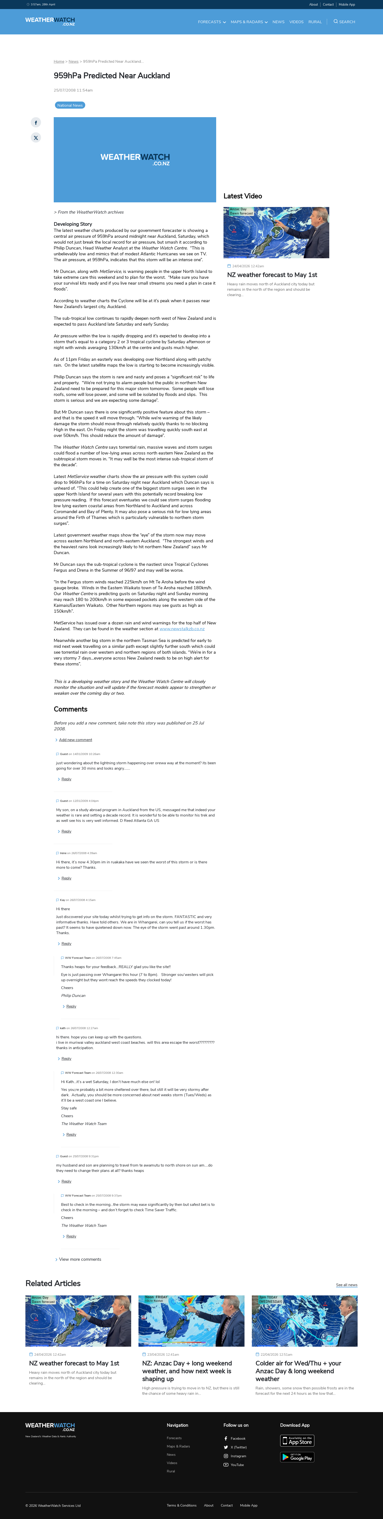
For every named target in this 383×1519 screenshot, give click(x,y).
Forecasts (212, 22)
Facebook (234, 1438)
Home (59, 61)
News (279, 22)
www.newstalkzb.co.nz (182, 629)
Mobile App (347, 4)
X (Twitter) (235, 1447)
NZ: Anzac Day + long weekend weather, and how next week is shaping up (187, 1371)
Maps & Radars (249, 22)
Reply (64, 779)
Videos (296, 22)
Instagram (234, 1456)
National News (70, 105)
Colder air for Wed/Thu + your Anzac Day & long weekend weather (298, 1371)
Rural (315, 22)
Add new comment (73, 740)
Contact (328, 4)
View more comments (78, 1259)
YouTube (233, 1465)
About (313, 4)
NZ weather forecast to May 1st (272, 275)
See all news (347, 1285)
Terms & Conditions (182, 1505)
